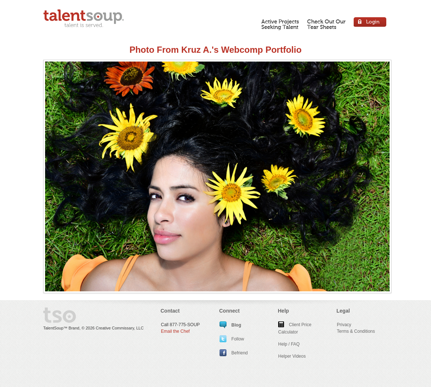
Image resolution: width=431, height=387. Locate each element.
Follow (232, 339)
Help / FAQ (289, 344)
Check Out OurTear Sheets (326, 24)
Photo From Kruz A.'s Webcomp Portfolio (215, 50)
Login (370, 23)
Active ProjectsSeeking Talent (280, 24)
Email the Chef (175, 331)
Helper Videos (292, 356)
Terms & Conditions (356, 331)
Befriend (234, 352)
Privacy (344, 324)
